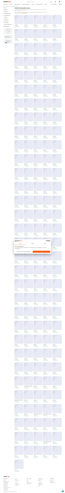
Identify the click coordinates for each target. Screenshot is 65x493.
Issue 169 (54, 66)
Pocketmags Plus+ (6, 15)
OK (41, 251)
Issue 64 (16, 316)
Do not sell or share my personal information (23, 251)
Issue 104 (54, 205)
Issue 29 (54, 386)
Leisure (33, 4)
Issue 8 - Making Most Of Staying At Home (47, 441)
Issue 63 (25, 316)
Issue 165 (44, 80)
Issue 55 (35, 330)
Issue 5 (25, 455)
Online (27, 481)
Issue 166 (35, 80)
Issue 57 (25, 330)
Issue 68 (25, 302)
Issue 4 (35, 455)
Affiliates (39, 480)
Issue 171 (35, 66)
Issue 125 (35, 177)
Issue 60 (44, 316)
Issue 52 (16, 344)
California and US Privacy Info (7, 487)
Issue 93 (44, 233)
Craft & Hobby (17, 4)
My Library (5, 9)
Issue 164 (54, 80)
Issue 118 (35, 191)
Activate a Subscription (7, 24)
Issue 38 (35, 372)
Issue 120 (25, 191)
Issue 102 (25, 219)
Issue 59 (54, 316)
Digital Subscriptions (5, 6)
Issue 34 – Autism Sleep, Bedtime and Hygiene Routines (28, 386)
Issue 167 (25, 80)
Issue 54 (44, 330)
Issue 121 (16, 191)
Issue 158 (54, 94)
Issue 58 (16, 330)
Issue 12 (16, 441)
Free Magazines (5, 482)
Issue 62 (35, 316)
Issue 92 (54, 233)
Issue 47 (54, 344)
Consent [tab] (20, 243)
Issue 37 (44, 372)
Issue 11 (25, 441)
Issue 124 (44, 177)
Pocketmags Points (29, 482)
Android (28, 480)
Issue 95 (25, 233)
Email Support (17, 480)
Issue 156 (25, 108)
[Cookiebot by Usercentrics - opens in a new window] (46, 241)
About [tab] (45, 243)
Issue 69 (16, 302)
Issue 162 (25, 94)
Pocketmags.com (52, 480)
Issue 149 (44, 122)
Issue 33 (35, 386)
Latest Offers (5, 20)
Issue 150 (35, 122)
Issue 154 (44, 108)
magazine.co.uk (52, 481)
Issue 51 (25, 344)
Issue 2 (54, 455)
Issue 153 (54, 108)
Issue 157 (16, 108)
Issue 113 (54, 191)
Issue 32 (44, 386)
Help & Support (6, 26)
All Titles (4, 479)
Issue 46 (16, 358)
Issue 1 (16, 469)
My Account (5, 11)
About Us (51, 479)
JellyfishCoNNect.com (53, 482)
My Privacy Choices (6, 490)
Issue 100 (44, 219)
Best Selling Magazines (6, 481)
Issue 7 (54, 441)
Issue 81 (54, 261)
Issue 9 (35, 441)
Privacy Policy (5, 486)
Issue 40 (16, 372)
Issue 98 (16, 233)
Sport (46, 4)
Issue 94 (35, 233)
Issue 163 (16, 94)
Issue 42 (44, 358)
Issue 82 (44, 261)
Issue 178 (25, 52)
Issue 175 (54, 52)
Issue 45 (25, 358)
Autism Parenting (11, 6)
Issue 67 (35, 302)
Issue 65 (54, 302)
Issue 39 (25, 372)
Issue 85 (25, 261)
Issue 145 (54, 122)
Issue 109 (25, 205)
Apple (27, 479)
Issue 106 (44, 205)
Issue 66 (44, 302)
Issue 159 (44, 94)
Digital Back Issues (16, 6)
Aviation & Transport (25, 4)
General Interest (39, 4)
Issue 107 (35, 205)
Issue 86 (16, 261)
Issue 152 (16, 122)
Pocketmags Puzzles (7, 13)
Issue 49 (35, 344)
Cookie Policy (5, 489)
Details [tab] (32, 243)
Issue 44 (35, 358)
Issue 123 (54, 177)
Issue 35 (16, 386)
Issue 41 (54, 358)
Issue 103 (16, 219)
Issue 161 (35, 94)
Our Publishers (5, 484)
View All (8, 33)
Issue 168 (16, 80)
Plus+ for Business (5, 485)
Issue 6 (16, 455)
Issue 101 (35, 219)
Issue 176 (44, 52)
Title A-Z (5, 17)
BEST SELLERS (5, 4)
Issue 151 (25, 122)
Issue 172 (25, 66)
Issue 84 (35, 261)
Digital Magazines (29, 483)
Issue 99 (54, 219)
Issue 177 (35, 52)
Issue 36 (54, 372)
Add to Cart (17, 54)
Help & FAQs (16, 479)
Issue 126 (25, 177)
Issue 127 (16, 177)
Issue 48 (44, 344)
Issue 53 (54, 330)
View (15, 54)
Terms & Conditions (5, 488)
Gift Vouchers (6, 22)
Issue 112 (16, 205)
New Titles (4, 480)
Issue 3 (44, 455)
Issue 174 (16, 66)
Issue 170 (44, 66)
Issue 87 (54, 247)
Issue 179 (16, 52)
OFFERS (11, 4)
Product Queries (40, 479)
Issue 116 (44, 191)
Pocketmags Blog (5, 483)
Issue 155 (35, 108)
